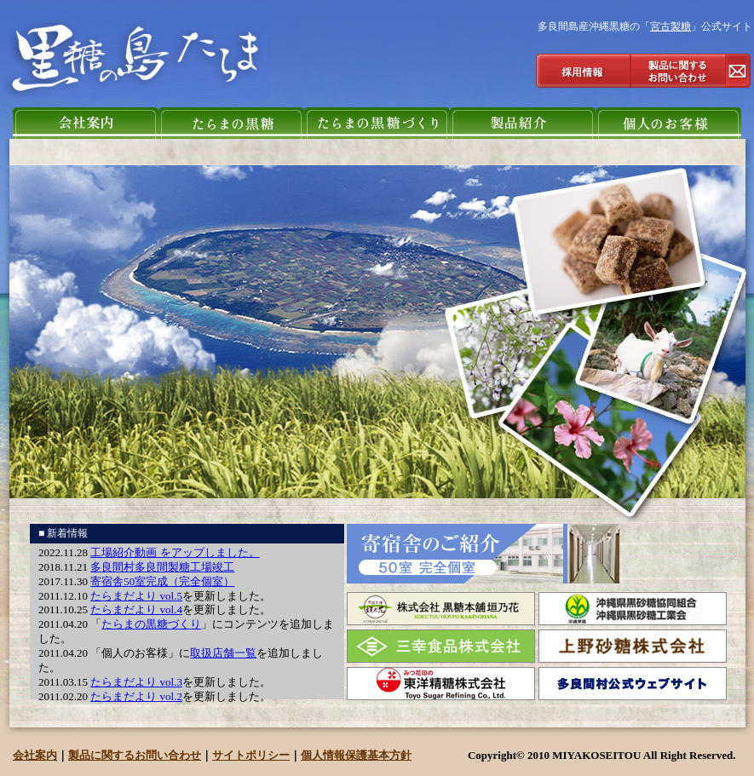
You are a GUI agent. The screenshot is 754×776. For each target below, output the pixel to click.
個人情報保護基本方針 (356, 755)
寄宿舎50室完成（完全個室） (162, 581)
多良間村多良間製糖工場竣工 (162, 566)
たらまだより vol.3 (136, 681)
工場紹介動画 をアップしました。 (174, 552)
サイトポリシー (251, 755)
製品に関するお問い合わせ (134, 755)
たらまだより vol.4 (136, 609)
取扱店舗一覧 (223, 653)
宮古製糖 (670, 26)
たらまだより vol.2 (136, 696)
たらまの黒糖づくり (151, 624)
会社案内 (35, 755)
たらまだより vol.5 (136, 595)
